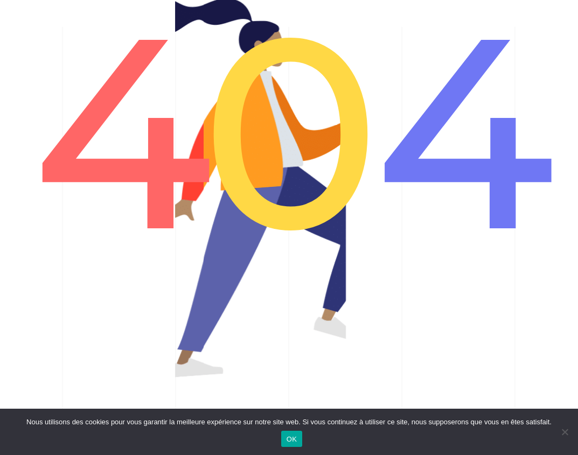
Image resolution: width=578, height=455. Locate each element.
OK (292, 439)
